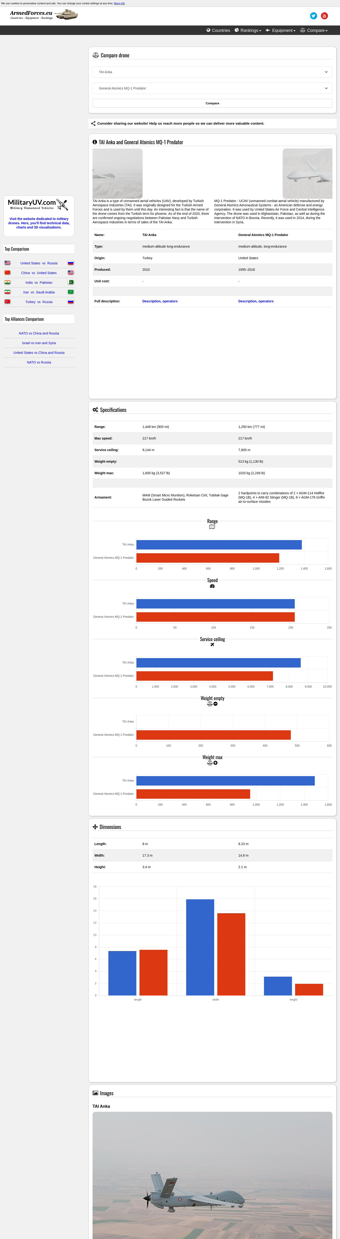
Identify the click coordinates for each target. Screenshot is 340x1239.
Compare (212, 103)
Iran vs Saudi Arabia (39, 292)
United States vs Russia (39, 263)
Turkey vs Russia (39, 302)
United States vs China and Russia (38, 353)
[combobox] (212, 72)
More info (119, 3)
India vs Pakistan (39, 282)
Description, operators (160, 301)
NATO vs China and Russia (39, 333)
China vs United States (39, 273)
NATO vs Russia (39, 362)
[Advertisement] (39, 117)
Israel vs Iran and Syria (39, 343)
